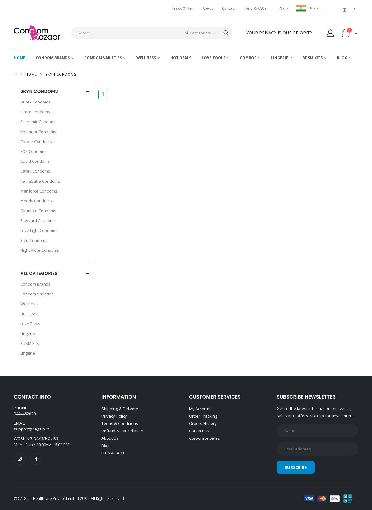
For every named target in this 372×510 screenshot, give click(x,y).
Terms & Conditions (119, 423)
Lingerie (279, 57)
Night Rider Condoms (39, 250)
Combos (248, 57)
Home (19, 57)
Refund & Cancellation (122, 431)
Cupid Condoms (35, 161)
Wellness (146, 57)
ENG (305, 8)
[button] (349, 34)
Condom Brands (53, 57)
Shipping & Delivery (119, 408)
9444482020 (25, 413)
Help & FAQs (256, 8)
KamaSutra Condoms (40, 181)
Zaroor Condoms (36, 141)
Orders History (203, 423)
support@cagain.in (31, 429)
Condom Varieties (103, 57)
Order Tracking (203, 416)
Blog (342, 57)
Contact (228, 8)
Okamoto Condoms (38, 210)
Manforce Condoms (38, 191)
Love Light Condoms (38, 230)
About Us (110, 438)
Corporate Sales (204, 438)
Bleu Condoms (33, 240)
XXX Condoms (33, 151)
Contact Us (199, 431)
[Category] (200, 33)
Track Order (182, 8)
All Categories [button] (38, 273)
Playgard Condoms (38, 220)
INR (282, 8)
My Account (200, 408)
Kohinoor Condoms (38, 131)
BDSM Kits (313, 57)
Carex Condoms (35, 171)
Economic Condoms (38, 121)
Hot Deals (180, 57)
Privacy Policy (114, 416)
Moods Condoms (36, 201)
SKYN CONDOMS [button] (39, 91)
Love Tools (213, 57)
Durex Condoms (35, 102)
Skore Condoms (35, 112)
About (208, 8)
